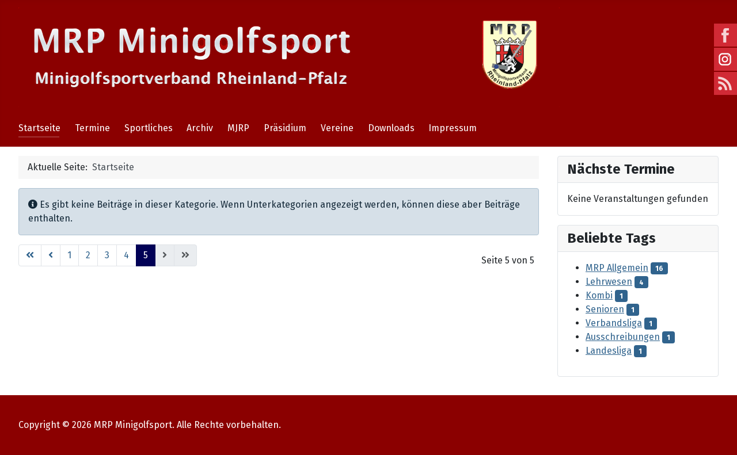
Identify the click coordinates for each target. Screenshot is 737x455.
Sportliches (148, 128)
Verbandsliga (614, 323)
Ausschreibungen (623, 336)
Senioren (605, 309)
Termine (92, 128)
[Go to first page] (29, 255)
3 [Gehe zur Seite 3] (107, 255)
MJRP (238, 128)
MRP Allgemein (617, 267)
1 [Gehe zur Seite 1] (69, 255)
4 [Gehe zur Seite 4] (126, 255)
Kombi (599, 295)
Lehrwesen (609, 281)
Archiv (200, 128)
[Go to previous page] (50, 255)
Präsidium (285, 128)
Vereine (337, 128)
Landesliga (609, 350)
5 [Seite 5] (145, 255)
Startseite (39, 128)
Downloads (391, 128)
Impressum (452, 128)
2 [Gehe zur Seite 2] (88, 255)
